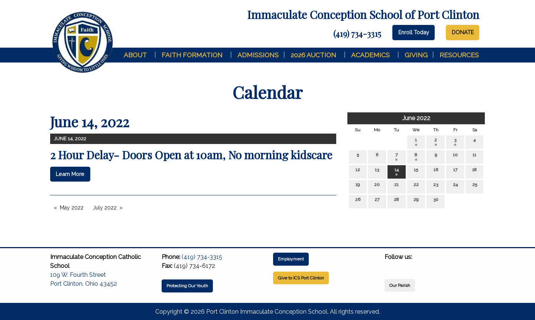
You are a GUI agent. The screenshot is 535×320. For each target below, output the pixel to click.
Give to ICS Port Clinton (301, 278)
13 (377, 171)
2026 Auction (313, 55)
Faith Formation (192, 55)
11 (474, 156)
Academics (370, 55)
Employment (291, 259)
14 (397, 171)
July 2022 (105, 208)
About (135, 55)
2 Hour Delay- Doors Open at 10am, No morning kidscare (191, 154)
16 (436, 171)
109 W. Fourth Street (78, 274)
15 (416, 171)
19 (358, 186)
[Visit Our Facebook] (390, 266)
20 (377, 186)
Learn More (70, 174)
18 (474, 171)
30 (435, 201)
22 (416, 186)
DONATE (463, 32)
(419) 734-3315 (357, 33)
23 (435, 186)
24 (455, 186)
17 (455, 171)
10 (455, 156)
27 (376, 201)
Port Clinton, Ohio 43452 (83, 283)
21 (396, 186)
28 (396, 201)
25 (474, 186)
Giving (416, 55)
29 (416, 201)
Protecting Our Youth (187, 285)
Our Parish (399, 285)
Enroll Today (413, 32)
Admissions (258, 55)
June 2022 (416, 118)
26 (357, 201)
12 (358, 171)
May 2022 (72, 208)
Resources (459, 55)
